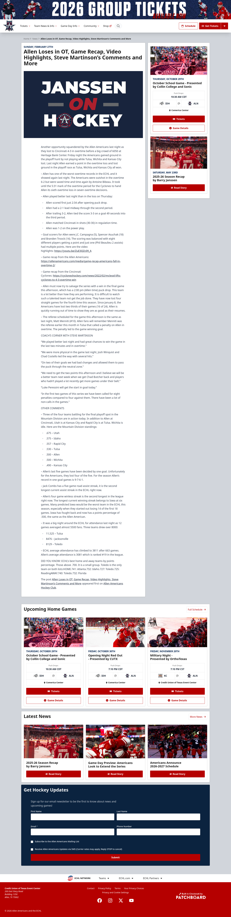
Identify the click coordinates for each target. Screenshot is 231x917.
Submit (115, 858)
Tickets (25, 26)
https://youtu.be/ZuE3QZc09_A (72, 251)
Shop (107, 26)
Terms (118, 888)
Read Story (179, 187)
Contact (91, 888)
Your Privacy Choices (134, 888)
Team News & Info (45, 26)
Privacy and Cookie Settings (115, 892)
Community (92, 26)
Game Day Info (70, 26)
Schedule (188, 26)
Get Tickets (210, 26)
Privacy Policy (104, 888)
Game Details (178, 128)
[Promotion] (115, 9)
